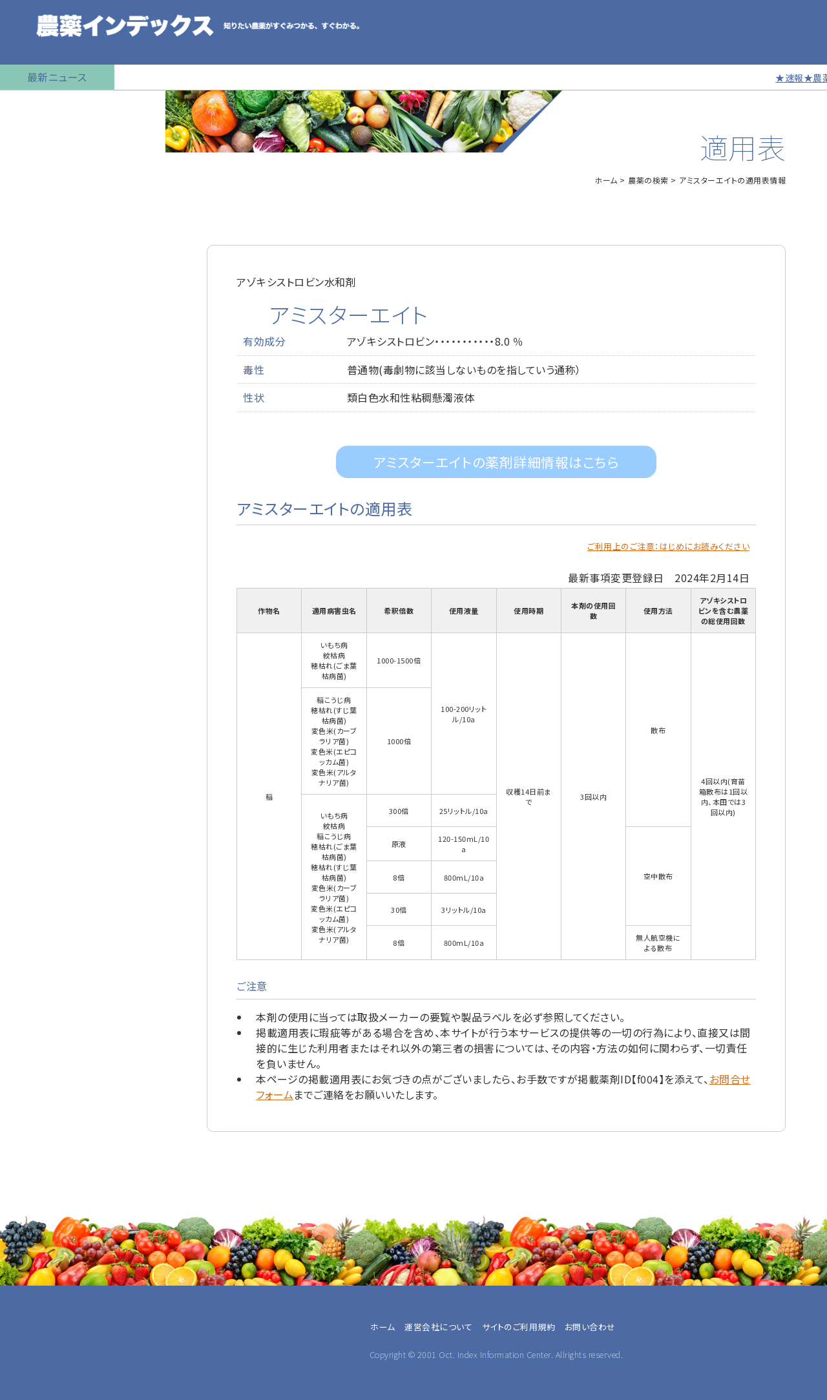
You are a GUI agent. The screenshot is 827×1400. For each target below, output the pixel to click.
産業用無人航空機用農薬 (63, 203)
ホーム (606, 179)
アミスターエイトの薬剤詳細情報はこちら (496, 462)
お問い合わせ (36, 526)
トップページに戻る (49, 106)
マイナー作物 (35, 300)
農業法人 (32, 831)
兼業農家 (32, 816)
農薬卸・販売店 (44, 893)
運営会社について (438, 1327)
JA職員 (28, 847)
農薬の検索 (32, 139)
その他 (27, 909)
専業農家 (32, 800)
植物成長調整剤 (42, 268)
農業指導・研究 (44, 862)
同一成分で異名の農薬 (57, 494)
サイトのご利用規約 (519, 1327)
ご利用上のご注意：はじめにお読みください (668, 546)
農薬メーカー (41, 878)
